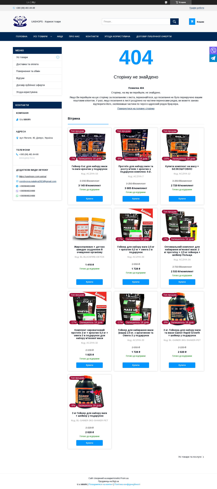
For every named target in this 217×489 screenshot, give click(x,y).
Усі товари (40, 36)
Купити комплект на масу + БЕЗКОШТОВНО (182, 167)
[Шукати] (174, 21)
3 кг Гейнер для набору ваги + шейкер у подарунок (89, 414)
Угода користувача (117, 36)
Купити (89, 199)
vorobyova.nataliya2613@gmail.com (37, 181)
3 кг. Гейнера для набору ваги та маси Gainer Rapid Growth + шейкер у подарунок (182, 333)
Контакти (92, 36)
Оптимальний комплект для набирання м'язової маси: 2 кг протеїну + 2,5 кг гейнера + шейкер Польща (182, 250)
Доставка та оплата (27, 64)
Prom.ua (125, 478)
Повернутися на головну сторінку (136, 108)
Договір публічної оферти (154, 36)
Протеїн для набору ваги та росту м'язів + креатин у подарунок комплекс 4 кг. (136, 169)
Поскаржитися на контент (101, 484)
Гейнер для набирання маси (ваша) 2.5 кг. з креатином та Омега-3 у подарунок (135, 333)
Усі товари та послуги (189, 457)
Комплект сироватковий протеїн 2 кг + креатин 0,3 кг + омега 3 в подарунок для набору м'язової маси (89, 334)
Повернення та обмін (28, 71)
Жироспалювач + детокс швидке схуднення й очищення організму (89, 249)
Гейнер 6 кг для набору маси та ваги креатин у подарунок (89, 167)
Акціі (60, 36)
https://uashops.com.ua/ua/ (32, 176)
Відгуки (20, 78)
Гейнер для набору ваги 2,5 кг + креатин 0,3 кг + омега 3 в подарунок (135, 249)
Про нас (74, 36)
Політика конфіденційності (127, 484)
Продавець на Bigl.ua (108, 481)
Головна (21, 36)
